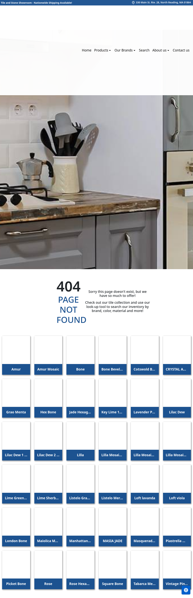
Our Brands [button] (123, 50)
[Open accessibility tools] (186, 590)
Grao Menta (16, 412)
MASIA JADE (112, 540)
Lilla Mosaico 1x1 (112, 455)
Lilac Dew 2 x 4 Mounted (48, 455)
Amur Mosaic (48, 369)
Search (144, 50)
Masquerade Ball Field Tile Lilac (145, 540)
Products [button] (101, 50)
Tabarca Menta (145, 583)
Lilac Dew (177, 412)
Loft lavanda (144, 498)
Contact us (181, 50)
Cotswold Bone (145, 369)
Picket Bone (16, 583)
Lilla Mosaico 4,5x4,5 (177, 455)
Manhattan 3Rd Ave (80, 540)
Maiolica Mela (48, 540)
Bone (80, 369)
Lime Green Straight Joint (16, 498)
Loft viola (177, 498)
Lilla (80, 455)
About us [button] (159, 50)
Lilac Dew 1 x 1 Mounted (16, 455)
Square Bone (112, 583)
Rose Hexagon (80, 583)
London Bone (16, 540)
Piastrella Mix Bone (177, 540)
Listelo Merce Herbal (112, 498)
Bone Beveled (112, 369)
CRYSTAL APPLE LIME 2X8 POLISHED (177, 369)
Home (87, 50)
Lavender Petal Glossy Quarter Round (145, 412)
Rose (48, 583)
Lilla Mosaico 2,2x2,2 (145, 455)
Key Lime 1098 (112, 412)
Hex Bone (48, 412)
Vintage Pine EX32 (177, 583)
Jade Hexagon (80, 412)
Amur (16, 369)
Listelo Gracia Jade (80, 498)
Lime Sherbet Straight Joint (48, 498)
